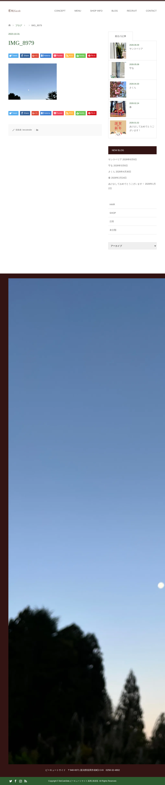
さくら (111, 171)
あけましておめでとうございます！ (126, 184)
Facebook (15, 781)
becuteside (27, 130)
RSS (25, 781)
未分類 (113, 230)
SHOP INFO (96, 10)
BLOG (115, 10)
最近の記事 (120, 36)
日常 (112, 221)
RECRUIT (132, 10)
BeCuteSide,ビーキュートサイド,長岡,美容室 (78, 781)
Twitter (11, 781)
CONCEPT (59, 10)
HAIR (112, 204)
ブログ (18, 25)
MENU (77, 10)
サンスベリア (115, 159)
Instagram (20, 781)
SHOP (113, 213)
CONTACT (151, 10)
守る (110, 165)
